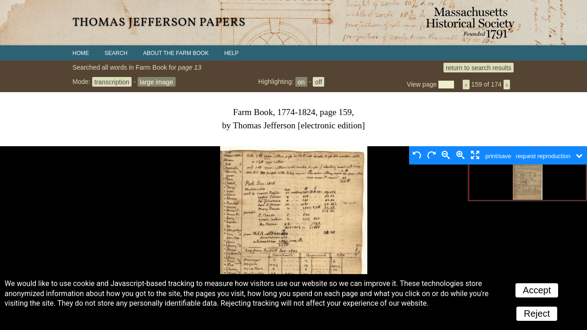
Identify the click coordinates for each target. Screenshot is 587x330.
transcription (111, 81)
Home (80, 53)
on (301, 81)
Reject (537, 313)
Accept (537, 290)
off (318, 81)
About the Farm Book (176, 53)
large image (156, 81)
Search (116, 53)
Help (231, 53)
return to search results (478, 67)
